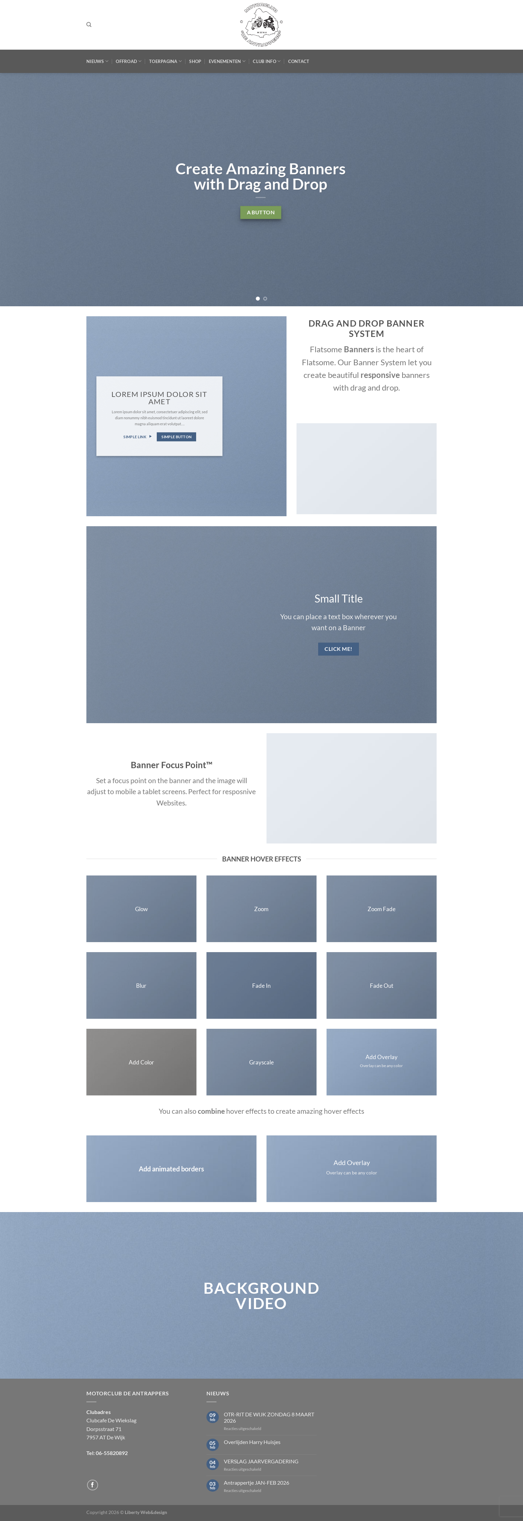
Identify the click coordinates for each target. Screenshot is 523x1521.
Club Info (267, 61)
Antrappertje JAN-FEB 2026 (256, 1482)
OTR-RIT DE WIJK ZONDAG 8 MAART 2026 (269, 1417)
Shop (195, 61)
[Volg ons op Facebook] (92, 1485)
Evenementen (227, 61)
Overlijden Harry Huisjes (252, 1442)
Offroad (128, 61)
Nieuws (97, 61)
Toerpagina (165, 61)
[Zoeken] (88, 24)
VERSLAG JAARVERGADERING (261, 1461)
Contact (299, 61)
